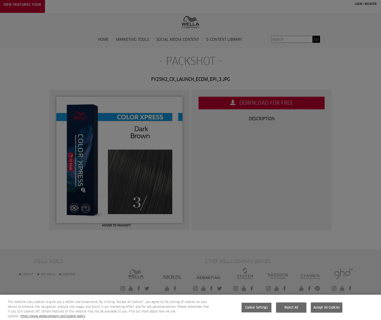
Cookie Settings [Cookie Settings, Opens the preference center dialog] (256, 309)
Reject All (291, 309)
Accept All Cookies (326, 309)
